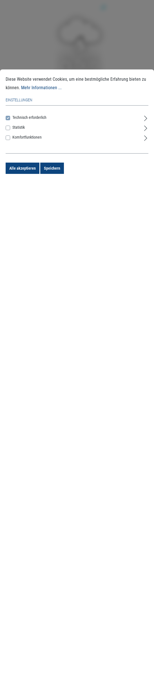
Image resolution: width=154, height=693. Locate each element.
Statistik (18, 127)
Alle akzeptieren (22, 168)
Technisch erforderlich (29, 117)
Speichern (52, 168)
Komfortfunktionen (27, 137)
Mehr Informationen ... (41, 87)
